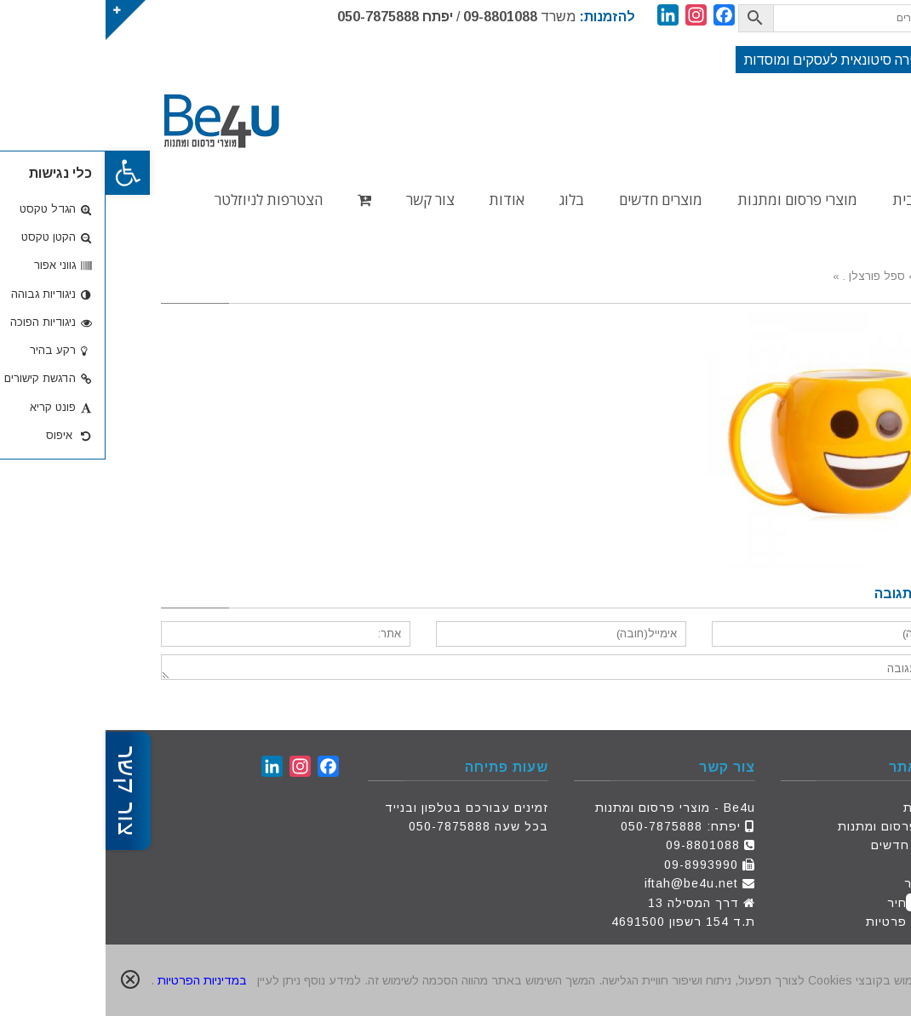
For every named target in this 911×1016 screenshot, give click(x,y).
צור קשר (823, 883)
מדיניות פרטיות (803, 921)
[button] (22, 173)
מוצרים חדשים (806, 845)
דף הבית (822, 807)
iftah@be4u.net (586, 883)
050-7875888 (272, 16)
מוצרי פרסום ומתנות (789, 826)
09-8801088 (395, 16)
